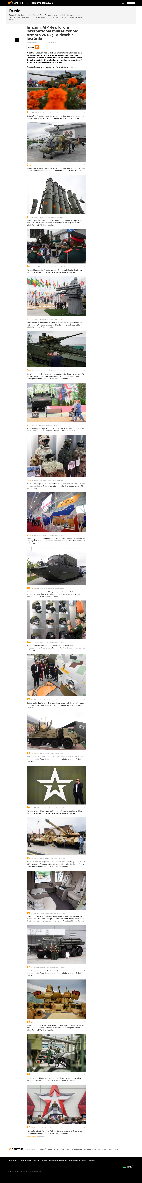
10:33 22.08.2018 (32, 43)
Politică (43, 1149)
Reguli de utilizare (25, 1160)
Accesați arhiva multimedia (58, 113)
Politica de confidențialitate (58, 1160)
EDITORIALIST (102, 1149)
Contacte (36, 1160)
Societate (51, 1149)
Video (110, 1149)
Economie (60, 1149)
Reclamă (44, 1160)
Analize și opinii (90, 1149)
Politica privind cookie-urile (77, 1160)
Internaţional (77, 1149)
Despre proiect (12, 1160)
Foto (34, 1138)
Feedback (92, 1160)
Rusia (29, 1138)
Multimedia (40, 1138)
